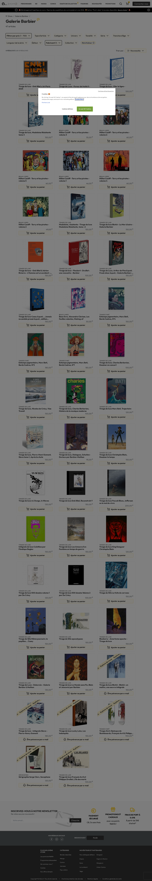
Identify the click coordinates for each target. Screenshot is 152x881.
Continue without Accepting (106, 91)
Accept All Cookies (85, 109)
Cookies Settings (67, 109)
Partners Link (46, 102)
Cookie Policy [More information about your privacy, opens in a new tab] (79, 99)
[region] (76, 101)
